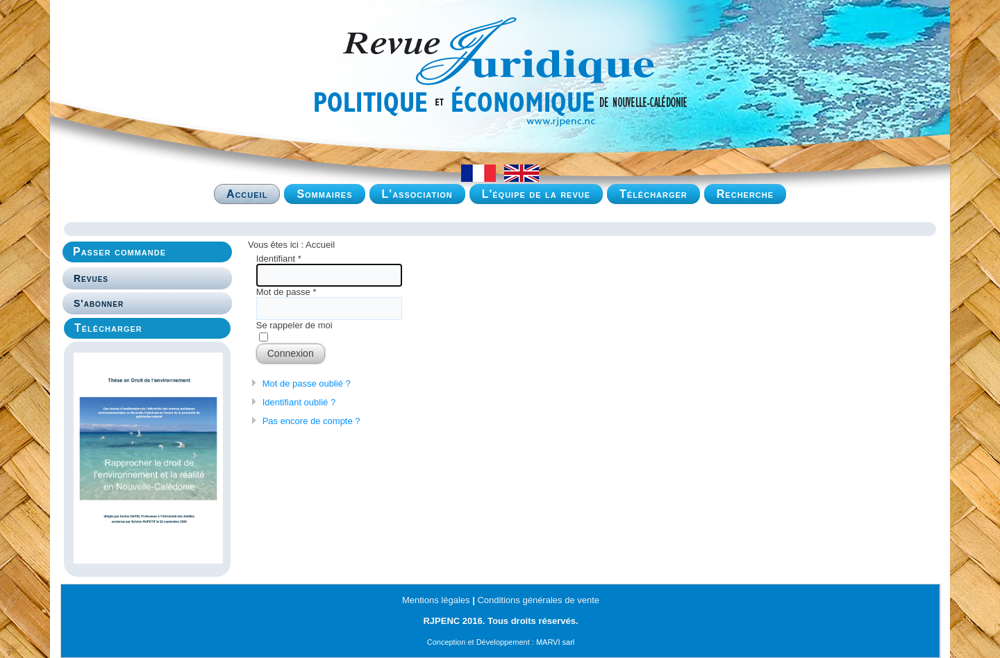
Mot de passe (286, 292)
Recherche (745, 194)
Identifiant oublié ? (299, 402)
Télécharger (653, 194)
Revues (91, 278)
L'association (417, 194)
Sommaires (324, 194)
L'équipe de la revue (536, 194)
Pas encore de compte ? (311, 421)
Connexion (290, 353)
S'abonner (99, 303)
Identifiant (278, 258)
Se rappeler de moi (294, 325)
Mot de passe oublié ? (306, 383)
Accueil (247, 194)
